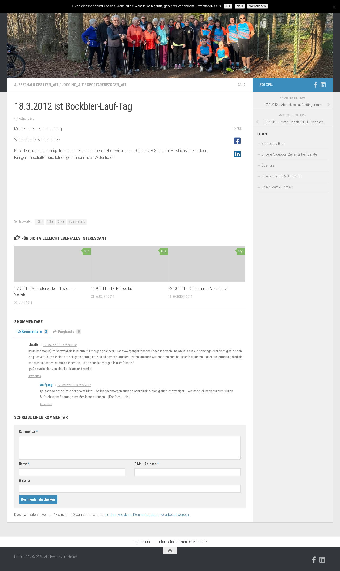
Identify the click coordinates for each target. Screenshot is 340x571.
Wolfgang (46, 385)
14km (50, 221)
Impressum (141, 542)
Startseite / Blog (273, 143)
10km (39, 221)
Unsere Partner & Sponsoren (282, 176)
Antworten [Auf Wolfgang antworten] (46, 404)
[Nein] (334, 6)
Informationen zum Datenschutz (182, 542)
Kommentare (33, 331)
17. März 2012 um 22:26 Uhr (74, 385)
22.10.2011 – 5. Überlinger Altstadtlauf (197, 288)
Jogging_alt (74, 85)
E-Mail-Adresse (146, 464)
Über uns (268, 165)
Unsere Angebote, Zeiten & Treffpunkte (289, 154)
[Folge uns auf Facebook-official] (315, 85)
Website (24, 480)
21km (61, 221)
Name (24, 464)
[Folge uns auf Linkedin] (323, 85)
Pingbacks (68, 331)
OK (228, 6)
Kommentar (28, 432)
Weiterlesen (257, 6)
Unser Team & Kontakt (277, 187)
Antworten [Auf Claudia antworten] (34, 376)
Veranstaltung (77, 221)
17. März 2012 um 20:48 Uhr (60, 345)
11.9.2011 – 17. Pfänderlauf (112, 288)
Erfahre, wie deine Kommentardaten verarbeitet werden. (147, 514)
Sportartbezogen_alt (109, 85)
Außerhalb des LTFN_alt (37, 85)
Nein (240, 6)
